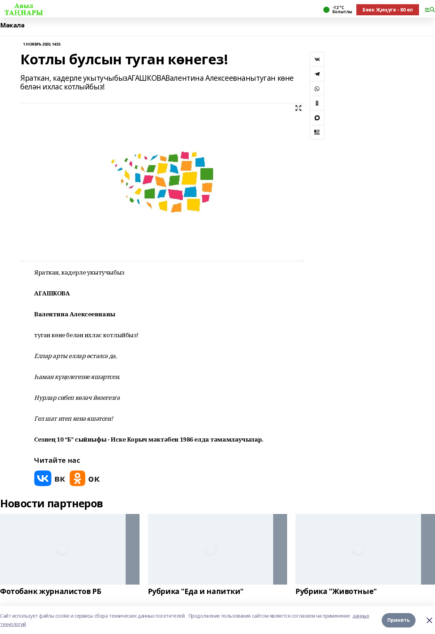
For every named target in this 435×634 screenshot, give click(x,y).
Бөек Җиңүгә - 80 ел (388, 9)
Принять (398, 620)
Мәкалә (12, 25)
